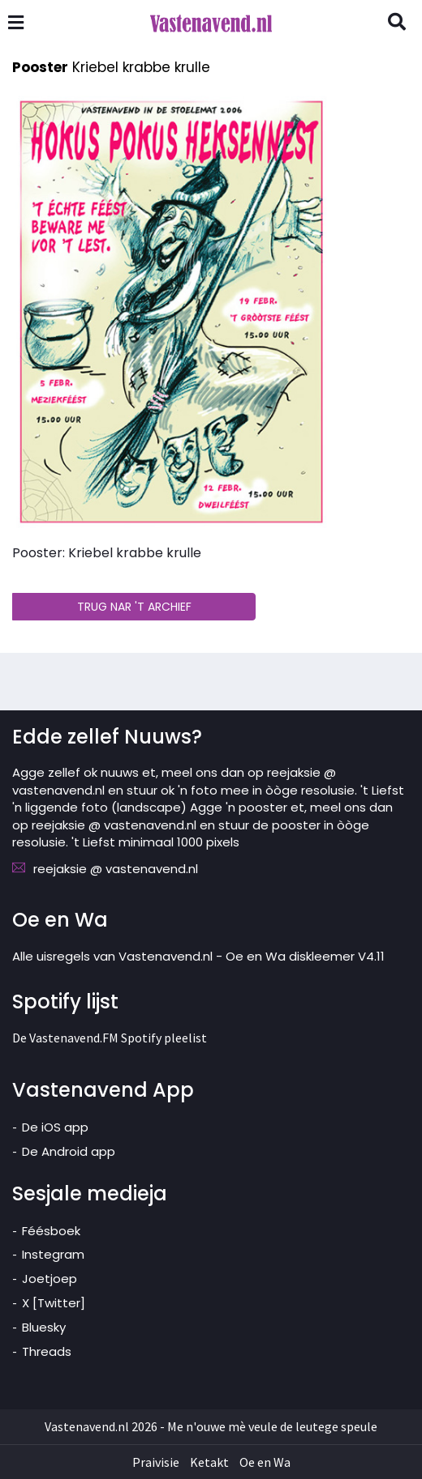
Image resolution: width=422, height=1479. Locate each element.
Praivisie (155, 1462)
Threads (46, 1351)
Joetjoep (49, 1278)
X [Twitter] (53, 1302)
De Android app (68, 1151)
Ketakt (209, 1462)
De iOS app (55, 1127)
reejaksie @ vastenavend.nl (115, 868)
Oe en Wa (265, 1462)
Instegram (53, 1254)
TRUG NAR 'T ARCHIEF (134, 607)
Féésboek (51, 1230)
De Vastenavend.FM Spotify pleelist (109, 1037)
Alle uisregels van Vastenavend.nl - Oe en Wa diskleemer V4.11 (198, 956)
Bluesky (44, 1327)
